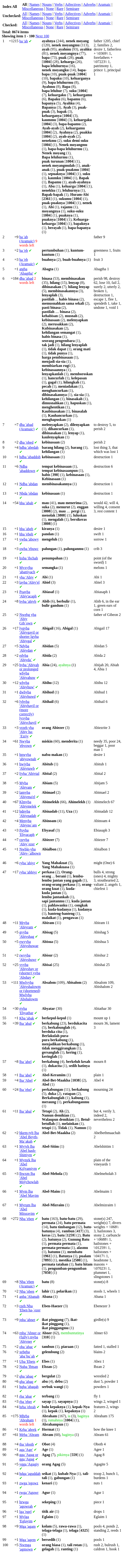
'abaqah (28, 1387)
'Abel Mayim (29, 1193)
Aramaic (104, 4)
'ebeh (26, 534)
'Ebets (27, 1362)
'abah (26, 503)
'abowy (29, 539)
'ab (23, 41)
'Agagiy (29, 1464)
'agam (27, 1526)
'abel (25, 1062)
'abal (25, 1023)
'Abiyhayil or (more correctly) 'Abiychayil (29, 712)
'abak (26, 1018)
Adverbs (89, 4)
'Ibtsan (28, 1367)
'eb (23, 251)
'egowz (28, 1483)
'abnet (27, 1320)
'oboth (26, 1444)
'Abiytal (29, 774)
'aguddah (29, 1474)
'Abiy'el (29, 582)
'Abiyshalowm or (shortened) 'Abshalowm (30, 991)
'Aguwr (28, 1493)
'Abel (26, 1080)
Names (34, 4)
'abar (25, 1396)
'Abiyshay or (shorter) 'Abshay (29, 971)
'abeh (26, 529)
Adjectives (73, 4)
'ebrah (27, 1407)
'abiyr (27, 863)
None (50, 9)
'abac (26, 1347)
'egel (25, 1512)
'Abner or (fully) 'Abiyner (30, 1337)
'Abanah (29, 1296)
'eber (25, 1402)
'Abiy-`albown (30, 851)
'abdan (28, 484)
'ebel (25, 1090)
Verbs (58, 4)
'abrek (27, 1430)
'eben (26, 1219)
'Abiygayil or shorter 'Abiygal (29, 634)
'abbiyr (28, 872)
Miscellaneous (32, 9)
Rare (59, 9)
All (24, 14)
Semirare (72, 9)
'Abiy (26, 577)
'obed (26, 442)
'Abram (29, 1435)
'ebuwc (28, 549)
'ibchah (28, 558)
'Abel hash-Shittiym (27, 1150)
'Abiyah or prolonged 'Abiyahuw (29, 671)
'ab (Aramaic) (27, 239)
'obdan (28, 493)
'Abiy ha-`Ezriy (26, 732)
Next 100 (42, 36)
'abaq (26, 1376)
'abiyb (27, 601)
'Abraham (26, 1418)
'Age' (26, 1450)
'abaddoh (29, 457)
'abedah (28, 447)
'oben (26, 1291)
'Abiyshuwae (28, 944)
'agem (27, 1540)
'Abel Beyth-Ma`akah (29, 1137)
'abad (26, 278)
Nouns (47, 4)
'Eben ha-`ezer (29, 1308)
